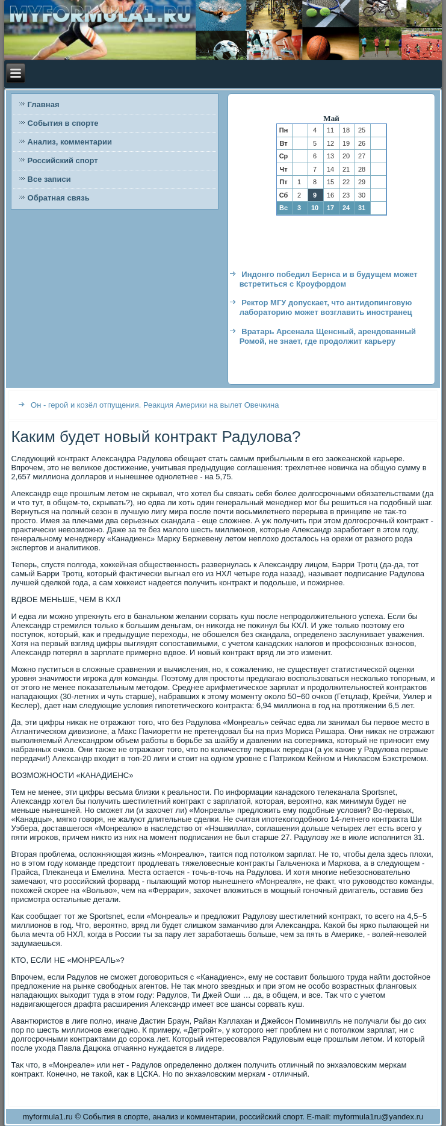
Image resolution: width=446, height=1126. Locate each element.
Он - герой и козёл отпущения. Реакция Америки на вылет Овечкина (155, 404)
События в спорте (63, 123)
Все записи (49, 179)
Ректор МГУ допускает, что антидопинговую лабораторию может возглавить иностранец (326, 307)
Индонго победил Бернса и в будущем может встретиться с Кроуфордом (329, 279)
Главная (44, 104)
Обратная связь (59, 197)
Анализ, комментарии (70, 141)
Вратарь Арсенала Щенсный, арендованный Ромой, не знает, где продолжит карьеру (328, 336)
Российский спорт (63, 160)
